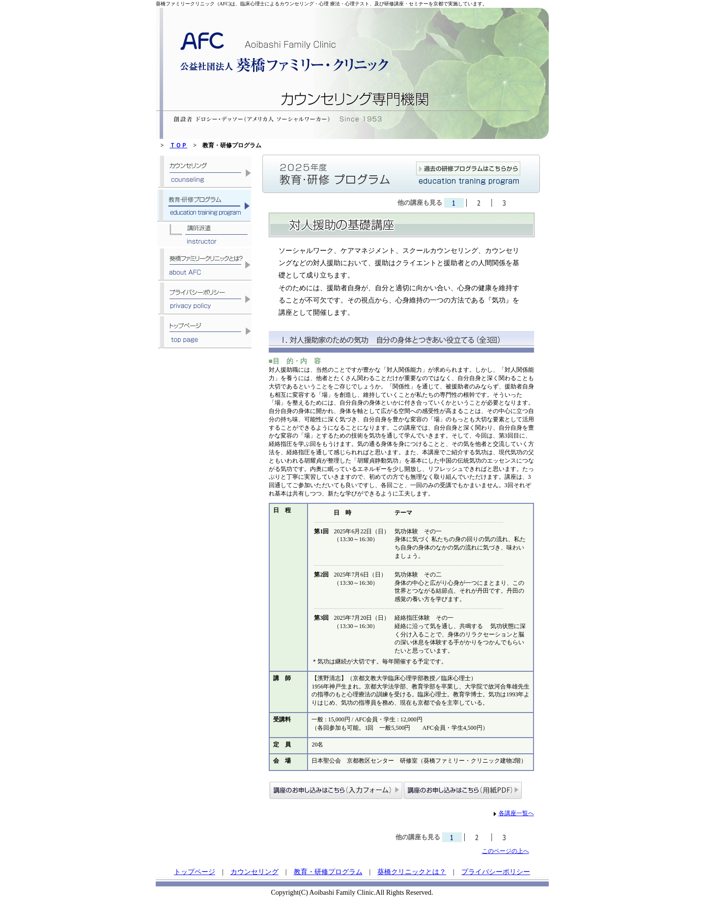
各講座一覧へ (516, 813)
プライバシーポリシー (495, 872)
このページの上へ (505, 851)
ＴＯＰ (178, 145)
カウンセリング (254, 872)
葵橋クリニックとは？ (411, 872)
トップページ (194, 872)
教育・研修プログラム (328, 872)
